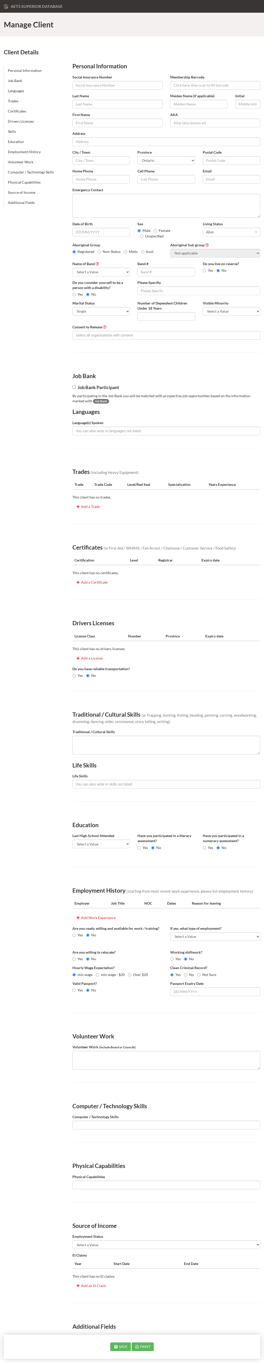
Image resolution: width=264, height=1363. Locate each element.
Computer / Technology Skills (31, 172)
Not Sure (206, 974)
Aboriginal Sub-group (187, 245)
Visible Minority (215, 303)
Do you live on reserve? (221, 264)
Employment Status (87, 1236)
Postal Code (212, 152)
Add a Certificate (92, 582)
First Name (81, 115)
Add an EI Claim (91, 1286)
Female (162, 230)
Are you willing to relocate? (94, 952)
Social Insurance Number (92, 77)
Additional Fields (21, 202)
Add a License (89, 658)
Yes (208, 270)
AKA (174, 115)
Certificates (17, 111)
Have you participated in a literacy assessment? (164, 838)
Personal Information (25, 70)
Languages (16, 91)
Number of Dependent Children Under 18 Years (162, 305)
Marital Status (83, 303)
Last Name (80, 96)
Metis (131, 251)
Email (207, 171)
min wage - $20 (110, 974)
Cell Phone (145, 171)
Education (16, 141)
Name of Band (83, 264)
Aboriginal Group (86, 245)
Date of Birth (82, 224)
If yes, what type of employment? (196, 928)
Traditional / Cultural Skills (93, 732)
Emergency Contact (87, 190)
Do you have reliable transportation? (101, 669)
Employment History (24, 152)
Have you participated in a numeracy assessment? (223, 838)
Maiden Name (192, 96)
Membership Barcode (187, 77)
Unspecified (152, 236)
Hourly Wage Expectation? (93, 968)
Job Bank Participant (95, 387)
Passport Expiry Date (187, 983)
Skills (12, 131)
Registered (83, 251)
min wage (82, 974)
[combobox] (231, 232)
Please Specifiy (149, 282)
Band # (142, 264)
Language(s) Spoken (87, 423)
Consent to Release (87, 327)
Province (144, 152)
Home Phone (82, 171)
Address (78, 133)
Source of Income (21, 192)
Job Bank (15, 80)
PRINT (143, 1346)
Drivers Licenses (21, 121)
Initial (239, 96)
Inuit (147, 251)
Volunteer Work (20, 162)
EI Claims (79, 1255)
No (221, 270)
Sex (140, 224)
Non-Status (109, 251)
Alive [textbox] (210, 232)
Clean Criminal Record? (188, 968)
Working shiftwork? (186, 952)
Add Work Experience (96, 918)
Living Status (213, 224)
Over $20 (138, 974)
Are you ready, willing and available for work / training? (115, 928)
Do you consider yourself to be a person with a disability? (97, 285)
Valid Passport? (84, 983)
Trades (13, 101)
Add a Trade (88, 506)
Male (143, 230)
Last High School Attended (93, 835)
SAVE (121, 1346)
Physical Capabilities (24, 182)
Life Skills (80, 776)
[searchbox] (166, 335)
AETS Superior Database (33, 6)
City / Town (81, 152)
